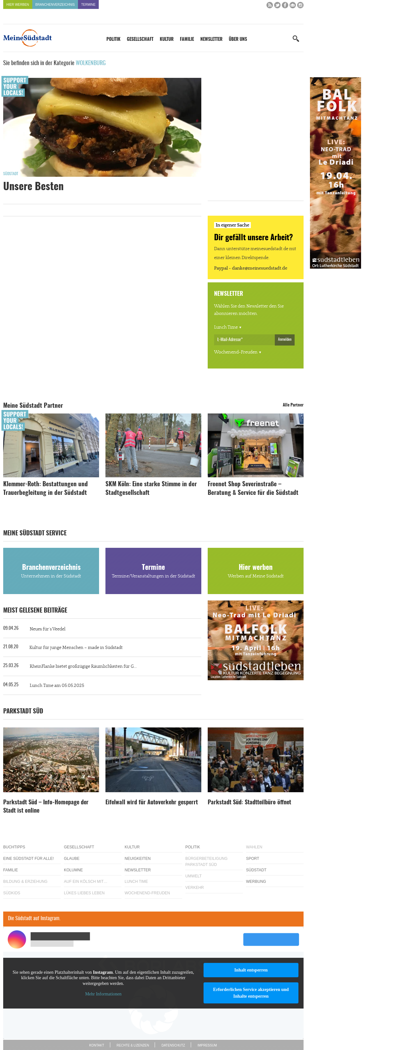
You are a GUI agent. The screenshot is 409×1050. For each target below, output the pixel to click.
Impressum (207, 1045)
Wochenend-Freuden (236, 352)
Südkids (11, 893)
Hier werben (17, 4)
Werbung (256, 881)
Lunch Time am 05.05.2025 (57, 685)
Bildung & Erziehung (25, 881)
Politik (113, 39)
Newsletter (211, 39)
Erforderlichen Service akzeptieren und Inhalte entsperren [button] (251, 993)
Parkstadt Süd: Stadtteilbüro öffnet (249, 803)
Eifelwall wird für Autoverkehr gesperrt (151, 803)
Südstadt (10, 174)
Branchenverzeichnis (55, 4)
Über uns (238, 39)
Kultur (167, 39)
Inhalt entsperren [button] (250, 970)
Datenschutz (173, 1045)
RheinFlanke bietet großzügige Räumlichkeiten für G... (83, 666)
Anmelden (284, 339)
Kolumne (73, 870)
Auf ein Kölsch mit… (85, 881)
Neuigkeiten (137, 858)
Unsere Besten (33, 187)
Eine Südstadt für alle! (28, 858)
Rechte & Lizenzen (133, 1045)
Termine (88, 4)
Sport (252, 858)
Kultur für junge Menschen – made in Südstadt (76, 647)
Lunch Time (226, 327)
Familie (187, 39)
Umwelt (193, 876)
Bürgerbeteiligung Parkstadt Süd (206, 861)
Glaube (72, 858)
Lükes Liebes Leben (84, 893)
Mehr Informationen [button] (103, 994)
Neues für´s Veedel (48, 629)
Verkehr (194, 887)
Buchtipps (14, 847)
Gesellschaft (140, 39)
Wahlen (254, 847)
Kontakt (96, 1045)
